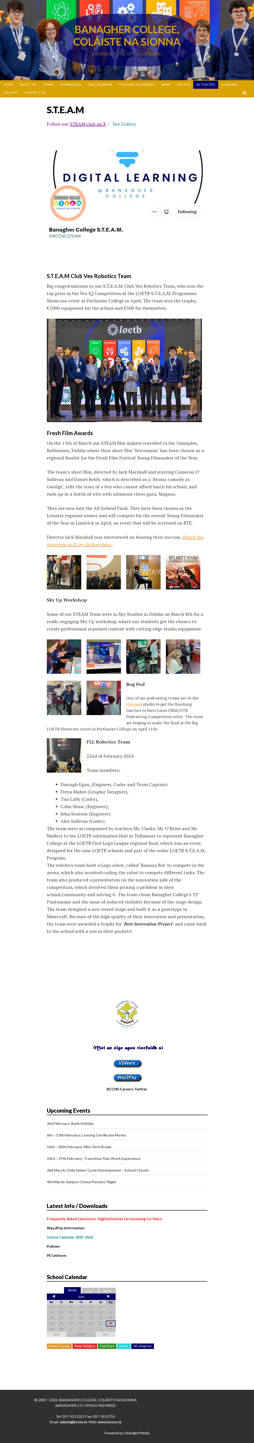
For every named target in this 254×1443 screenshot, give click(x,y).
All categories (143, 1346)
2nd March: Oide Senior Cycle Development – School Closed (97, 1170)
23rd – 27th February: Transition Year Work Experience (93, 1158)
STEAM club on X (88, 124)
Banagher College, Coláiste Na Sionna (127, 35)
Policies (53, 1246)
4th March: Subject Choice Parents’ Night (81, 1182)
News (166, 84)
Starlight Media (137, 1433)
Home (8, 84)
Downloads (70, 84)
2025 (56, 1334)
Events (123, 1346)
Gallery (11, 92)
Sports (183, 84)
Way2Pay (127, 1077)
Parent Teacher (59, 1346)
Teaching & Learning (136, 84)
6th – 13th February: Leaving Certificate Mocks (86, 1135)
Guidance (229, 84)
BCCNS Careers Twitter (127, 1089)
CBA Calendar (100, 84)
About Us (28, 84)
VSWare (127, 1063)
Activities (205, 84)
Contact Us (34, 92)
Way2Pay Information (65, 1228)
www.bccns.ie (109, 1422)
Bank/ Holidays (85, 1346)
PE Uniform (56, 1255)
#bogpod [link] (134, 704)
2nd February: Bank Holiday (70, 1123)
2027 (105, 1334)
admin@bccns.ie (73, 1422)
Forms (48, 84)
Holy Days (107, 1346)
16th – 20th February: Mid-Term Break (79, 1146)
